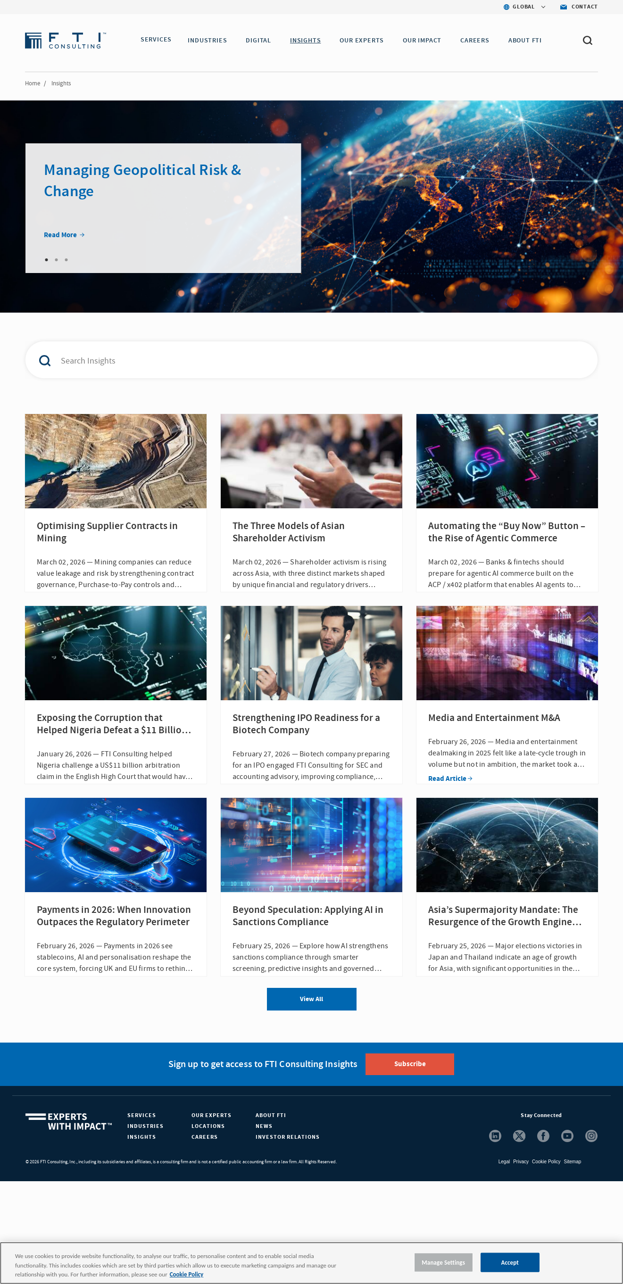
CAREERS (477, 40)
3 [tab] (66, 259)
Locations (208, 1229)
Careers (204, 1240)
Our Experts (211, 1218)
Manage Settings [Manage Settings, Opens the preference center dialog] (443, 1262)
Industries (145, 1229)
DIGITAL (261, 40)
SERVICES (156, 40)
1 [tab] (46, 259)
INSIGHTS (308, 40)
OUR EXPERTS (364, 40)
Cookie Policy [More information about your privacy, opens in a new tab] (186, 1274)
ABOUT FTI (528, 40)
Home (32, 83)
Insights (141, 1240)
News (264, 1229)
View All (311, 1102)
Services (141, 1218)
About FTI (271, 1218)
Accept (510, 1262)
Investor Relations (288, 1240)
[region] (311, 1263)
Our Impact (425, 40)
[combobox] (291, 359)
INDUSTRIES (210, 40)
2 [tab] (56, 259)
